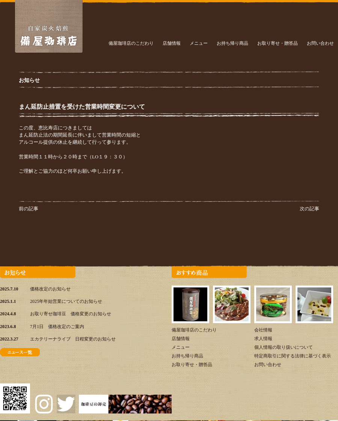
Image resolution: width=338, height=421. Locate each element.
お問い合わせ (320, 43)
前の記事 (28, 208)
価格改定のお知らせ (50, 289)
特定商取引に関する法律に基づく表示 (292, 356)
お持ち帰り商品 (232, 43)
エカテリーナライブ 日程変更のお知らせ (73, 339)
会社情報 (263, 330)
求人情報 (263, 338)
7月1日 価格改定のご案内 (57, 326)
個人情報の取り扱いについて (283, 347)
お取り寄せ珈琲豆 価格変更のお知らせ (70, 313)
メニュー (199, 43)
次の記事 (309, 208)
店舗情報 (172, 43)
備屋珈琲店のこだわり (131, 43)
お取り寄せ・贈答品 (277, 43)
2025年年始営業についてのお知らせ (66, 301)
